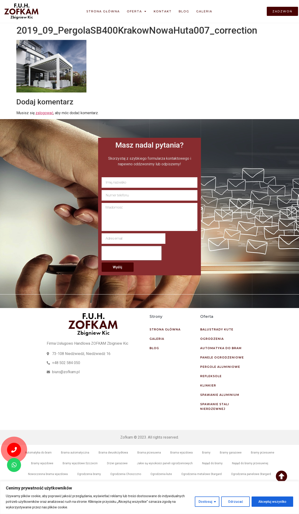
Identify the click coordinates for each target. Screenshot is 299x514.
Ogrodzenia (212, 338)
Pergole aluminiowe (220, 367)
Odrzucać (235, 501)
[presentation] (131, 253)
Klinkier (208, 385)
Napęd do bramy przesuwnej (250, 463)
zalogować (44, 113)
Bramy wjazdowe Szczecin (80, 463)
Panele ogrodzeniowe (222, 357)
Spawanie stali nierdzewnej (214, 406)
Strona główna (103, 11)
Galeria (204, 11)
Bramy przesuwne (262, 452)
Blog (184, 11)
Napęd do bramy (212, 463)
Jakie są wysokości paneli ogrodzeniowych (165, 463)
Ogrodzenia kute (161, 474)
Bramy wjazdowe (42, 463)
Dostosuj (205, 501)
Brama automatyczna (75, 452)
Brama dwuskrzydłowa (113, 452)
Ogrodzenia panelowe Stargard (251, 474)
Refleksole (211, 376)
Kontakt (163, 11)
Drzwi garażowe (117, 463)
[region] (149, 497)
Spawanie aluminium (219, 395)
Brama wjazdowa (181, 452)
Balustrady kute (216, 329)
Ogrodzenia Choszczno (125, 474)
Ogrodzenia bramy (89, 474)
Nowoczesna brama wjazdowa (48, 474)
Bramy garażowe (231, 452)
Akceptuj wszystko (272, 501)
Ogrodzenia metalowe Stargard (201, 474)
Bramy (206, 452)
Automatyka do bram (221, 348)
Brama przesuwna (149, 452)
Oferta (137, 11)
